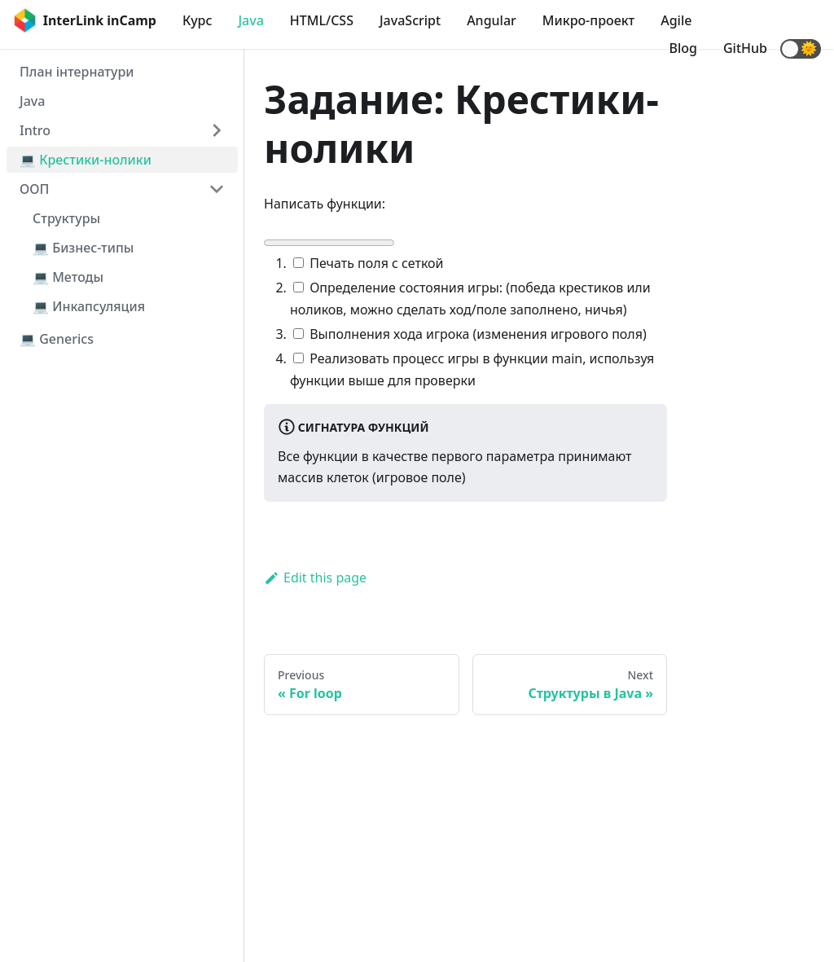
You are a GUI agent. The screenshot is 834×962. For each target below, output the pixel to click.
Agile (676, 20)
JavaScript (410, 20)
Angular (491, 20)
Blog (683, 48)
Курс (197, 20)
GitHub (745, 48)
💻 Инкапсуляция (89, 306)
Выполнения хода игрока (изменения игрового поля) (470, 334)
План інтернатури (77, 72)
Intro (35, 130)
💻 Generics (57, 339)
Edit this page (315, 577)
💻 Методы (68, 277)
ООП (34, 189)
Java (250, 20)
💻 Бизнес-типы (83, 248)
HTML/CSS (321, 20)
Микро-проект (588, 20)
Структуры (66, 218)
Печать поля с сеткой (368, 263)
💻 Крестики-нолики (85, 160)
